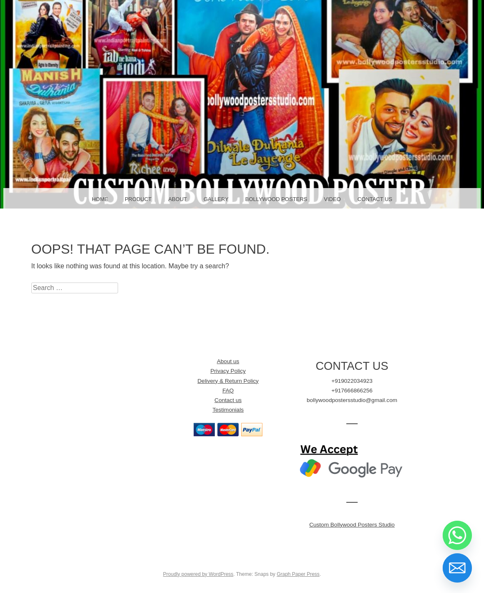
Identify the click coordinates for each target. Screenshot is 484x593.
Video (332, 199)
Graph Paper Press (298, 574)
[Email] (457, 568)
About (177, 199)
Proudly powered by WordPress (198, 574)
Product (138, 199)
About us (228, 361)
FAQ (228, 390)
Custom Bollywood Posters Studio (352, 525)
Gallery (216, 199)
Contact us (228, 400)
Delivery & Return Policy (228, 381)
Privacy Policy (228, 371)
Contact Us (375, 199)
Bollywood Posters (276, 199)
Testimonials (228, 410)
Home (100, 199)
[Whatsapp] (457, 535)
